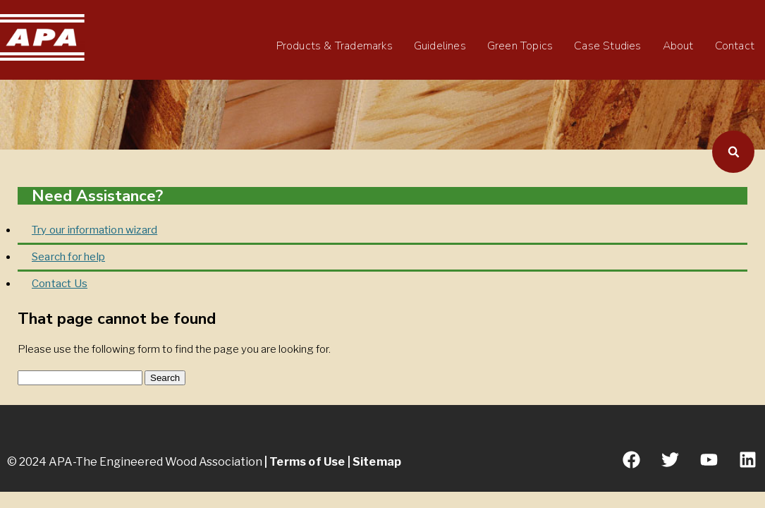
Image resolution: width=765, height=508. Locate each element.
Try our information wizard (94, 230)
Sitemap (377, 461)
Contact (734, 46)
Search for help (68, 256)
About (678, 46)
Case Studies (607, 46)
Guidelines (440, 46)
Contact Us (59, 283)
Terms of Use (307, 461)
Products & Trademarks (334, 46)
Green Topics (520, 46)
